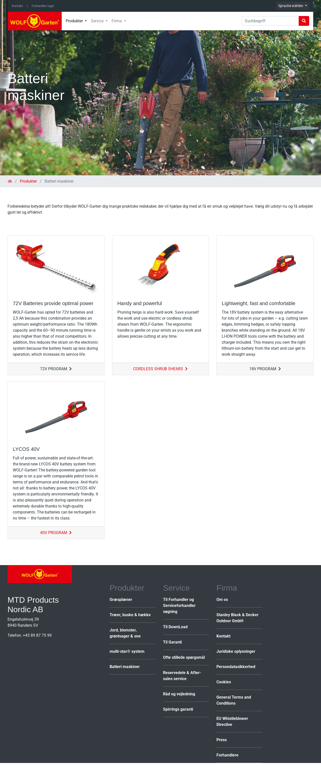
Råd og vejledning (179, 694)
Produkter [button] (75, 21)
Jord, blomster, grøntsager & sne (125, 633)
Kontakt (17, 6)
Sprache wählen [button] (291, 6)
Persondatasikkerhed (235, 666)
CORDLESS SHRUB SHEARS (160, 368)
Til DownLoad (175, 626)
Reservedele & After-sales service (182, 675)
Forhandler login (43, 6)
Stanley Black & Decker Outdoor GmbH (237, 617)
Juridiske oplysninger (235, 651)
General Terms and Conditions (233, 700)
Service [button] (98, 21)
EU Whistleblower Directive (232, 721)
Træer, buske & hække (130, 614)
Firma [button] (117, 21)
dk (10, 181)
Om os (222, 599)
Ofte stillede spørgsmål (184, 657)
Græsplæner (121, 599)
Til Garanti (172, 642)
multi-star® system (127, 651)
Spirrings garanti (178, 709)
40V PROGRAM (56, 532)
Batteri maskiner (125, 666)
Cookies (223, 682)
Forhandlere (227, 755)
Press (221, 739)
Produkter (28, 181)
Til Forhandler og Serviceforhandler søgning (179, 605)
